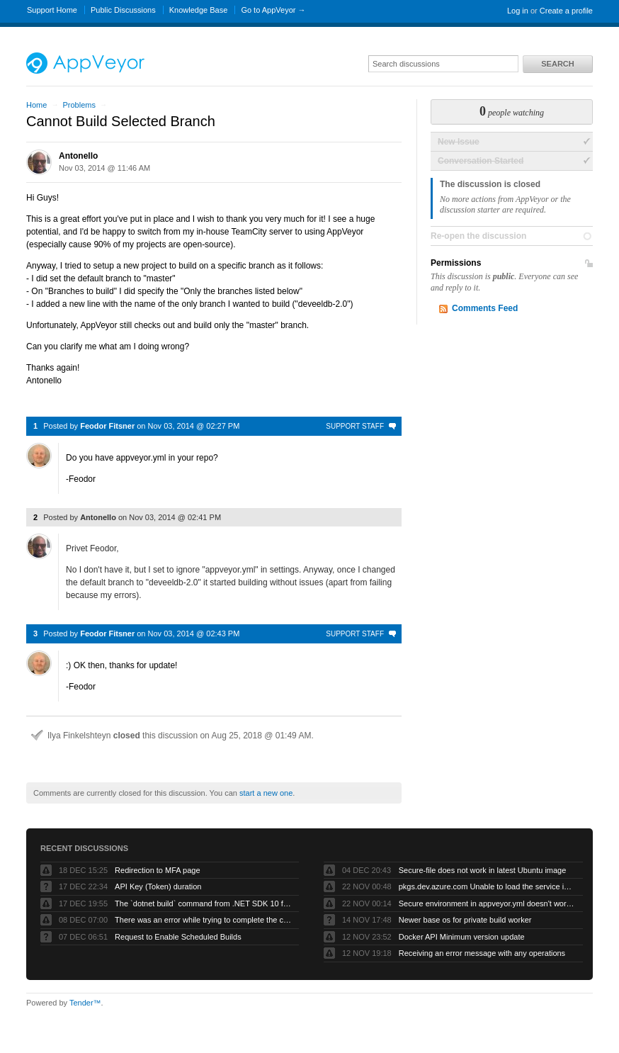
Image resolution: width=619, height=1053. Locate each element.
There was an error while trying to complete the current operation (203, 920)
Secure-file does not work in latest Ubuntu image (483, 870)
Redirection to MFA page (157, 870)
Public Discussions (123, 10)
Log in (517, 10)
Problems (78, 105)
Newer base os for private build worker (465, 920)
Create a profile (566, 10)
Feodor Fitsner (107, 426)
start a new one (266, 793)
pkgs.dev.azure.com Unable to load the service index (487, 886)
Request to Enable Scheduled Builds (178, 937)
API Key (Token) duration (158, 886)
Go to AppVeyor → (273, 10)
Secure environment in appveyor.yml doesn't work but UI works (487, 903)
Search (557, 64)
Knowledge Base (198, 10)
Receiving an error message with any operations (482, 953)
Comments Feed (485, 308)
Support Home (52, 10)
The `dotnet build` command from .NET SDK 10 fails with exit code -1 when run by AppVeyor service (203, 903)
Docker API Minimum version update (462, 937)
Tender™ (85, 1002)
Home (36, 105)
